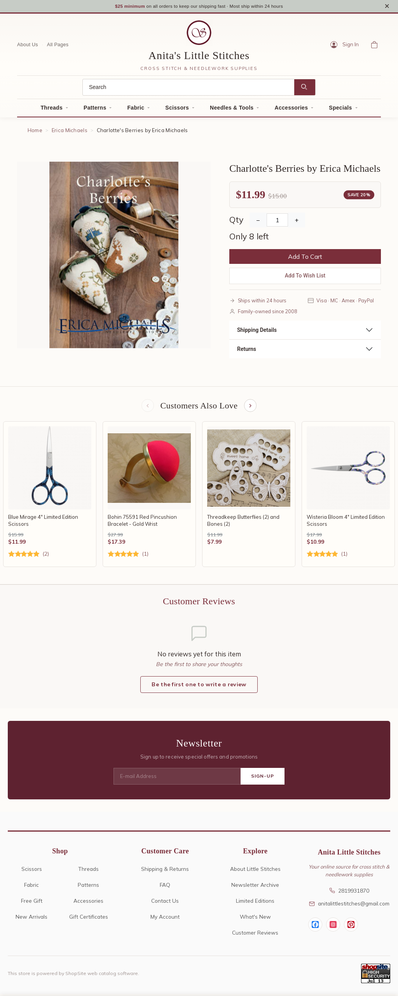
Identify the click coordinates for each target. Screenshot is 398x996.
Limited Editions (255, 902)
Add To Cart (305, 258)
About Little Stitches (255, 870)
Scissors (177, 109)
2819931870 (349, 892)
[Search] (188, 88)
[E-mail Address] (177, 778)
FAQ (165, 886)
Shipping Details (257, 331)
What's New (255, 918)
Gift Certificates (88, 918)
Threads (51, 109)
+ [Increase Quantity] (296, 221)
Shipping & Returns (165, 870)
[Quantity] (277, 221)
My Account (165, 918)
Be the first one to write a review (199, 686)
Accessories (291, 109)
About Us (27, 45)
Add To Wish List (305, 277)
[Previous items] (147, 407)
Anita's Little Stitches (199, 57)
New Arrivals (31, 918)
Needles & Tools (231, 109)
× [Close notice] (386, 6)
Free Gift (31, 902)
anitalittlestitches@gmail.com (349, 905)
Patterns (95, 109)
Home (35, 131)
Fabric (135, 109)
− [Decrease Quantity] (258, 221)
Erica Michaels (69, 131)
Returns (246, 350)
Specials (340, 109)
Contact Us (165, 902)
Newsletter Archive (255, 886)
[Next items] (251, 407)
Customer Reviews (255, 934)
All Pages (58, 45)
